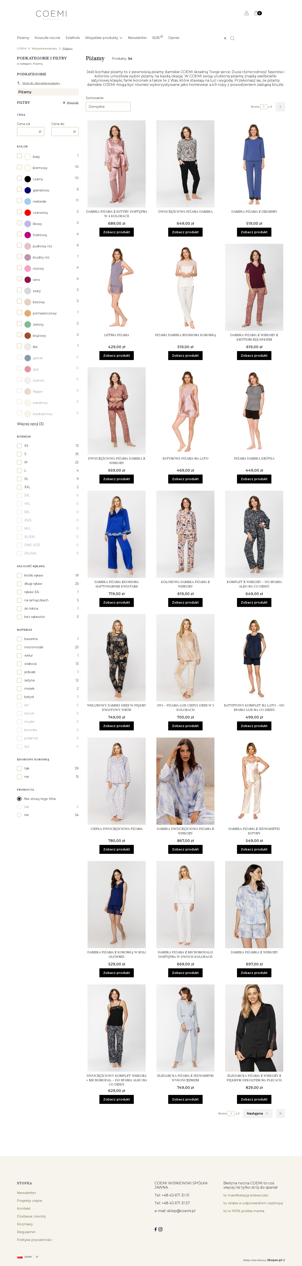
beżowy (34, 302)
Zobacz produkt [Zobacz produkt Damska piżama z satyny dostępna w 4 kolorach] (116, 232)
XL (26, 479)
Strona (255, 106)
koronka (30, 730)
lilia (30, 347)
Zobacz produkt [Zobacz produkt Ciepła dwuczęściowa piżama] (116, 849)
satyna (29, 680)
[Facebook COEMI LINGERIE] (156, 1229)
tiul (26, 746)
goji (31, 369)
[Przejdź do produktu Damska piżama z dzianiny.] (254, 164)
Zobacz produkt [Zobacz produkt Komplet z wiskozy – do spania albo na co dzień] (254, 602)
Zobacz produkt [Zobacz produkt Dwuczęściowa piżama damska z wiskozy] (116, 479)
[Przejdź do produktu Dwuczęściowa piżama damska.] (185, 164)
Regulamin (26, 1232)
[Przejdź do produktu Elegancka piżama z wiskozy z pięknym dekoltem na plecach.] (254, 1028)
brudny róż (36, 257)
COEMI (21, 48)
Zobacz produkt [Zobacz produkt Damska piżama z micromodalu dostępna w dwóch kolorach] (185, 973)
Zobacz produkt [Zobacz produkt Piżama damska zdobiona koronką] (185, 356)
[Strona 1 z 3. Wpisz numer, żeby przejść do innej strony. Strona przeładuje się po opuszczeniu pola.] (263, 106)
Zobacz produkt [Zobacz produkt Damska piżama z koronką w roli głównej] (116, 973)
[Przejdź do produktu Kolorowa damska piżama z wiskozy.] (185, 534)
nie (26, 777)
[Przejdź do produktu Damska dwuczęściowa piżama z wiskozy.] (185, 781)
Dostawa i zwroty (31, 1216)
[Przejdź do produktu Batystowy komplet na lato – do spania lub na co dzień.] (254, 657)
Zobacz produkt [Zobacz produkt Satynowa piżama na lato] (185, 479)
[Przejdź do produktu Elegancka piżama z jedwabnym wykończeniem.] (185, 1028)
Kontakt (24, 1208)
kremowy (36, 168)
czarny (33, 179)
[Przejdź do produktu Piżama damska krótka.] (254, 410)
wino (32, 279)
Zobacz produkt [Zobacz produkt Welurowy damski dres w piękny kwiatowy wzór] (116, 726)
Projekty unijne (29, 1200)
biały (32, 156)
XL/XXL (30, 537)
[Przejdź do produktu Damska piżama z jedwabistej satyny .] (254, 781)
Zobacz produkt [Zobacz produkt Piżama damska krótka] (254, 479)
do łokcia (31, 608)
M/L (27, 528)
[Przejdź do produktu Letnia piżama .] (117, 287)
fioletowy (35, 235)
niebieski (35, 201)
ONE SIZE (32, 545)
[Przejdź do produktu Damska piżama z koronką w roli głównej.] (117, 904)
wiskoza (30, 664)
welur (28, 655)
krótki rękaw (33, 575)
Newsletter (26, 1193)
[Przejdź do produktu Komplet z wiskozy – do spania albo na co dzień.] (254, 534)
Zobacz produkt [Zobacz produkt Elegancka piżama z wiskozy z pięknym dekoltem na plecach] (254, 1099)
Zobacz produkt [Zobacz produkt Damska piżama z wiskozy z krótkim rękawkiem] (254, 356)
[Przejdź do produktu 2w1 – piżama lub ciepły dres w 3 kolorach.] (185, 657)
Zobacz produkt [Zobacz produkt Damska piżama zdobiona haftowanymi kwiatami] (116, 602)
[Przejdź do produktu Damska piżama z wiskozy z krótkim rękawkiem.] (254, 287)
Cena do (57, 124)
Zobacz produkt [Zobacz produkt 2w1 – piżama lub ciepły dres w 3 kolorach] (185, 726)
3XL (27, 495)
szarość (34, 380)
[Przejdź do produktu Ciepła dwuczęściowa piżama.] (117, 781)
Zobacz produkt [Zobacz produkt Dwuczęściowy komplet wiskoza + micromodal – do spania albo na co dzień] (116, 1099)
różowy (34, 268)
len (26, 705)
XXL (27, 487)
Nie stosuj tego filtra (40, 799)
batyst (29, 697)
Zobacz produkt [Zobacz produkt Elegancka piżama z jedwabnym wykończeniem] (185, 1099)
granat (33, 358)
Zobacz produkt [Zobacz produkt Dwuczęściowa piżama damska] (185, 232)
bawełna (31, 639)
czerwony (36, 212)
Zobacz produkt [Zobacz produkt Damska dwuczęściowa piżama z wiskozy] (185, 849)
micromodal (33, 647)
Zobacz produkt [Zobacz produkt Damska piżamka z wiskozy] (254, 973)
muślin (29, 722)
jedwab (30, 672)
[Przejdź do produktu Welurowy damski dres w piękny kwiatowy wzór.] (117, 657)
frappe (33, 391)
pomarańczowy (40, 313)
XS (26, 446)
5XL (27, 512)
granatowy (36, 190)
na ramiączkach (36, 600)
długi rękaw (33, 584)
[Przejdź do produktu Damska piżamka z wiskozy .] (254, 904)
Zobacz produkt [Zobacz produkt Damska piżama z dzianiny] (254, 232)
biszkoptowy (38, 414)
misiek (29, 689)
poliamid (31, 738)
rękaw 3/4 (31, 592)
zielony (34, 324)
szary (32, 291)
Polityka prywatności (34, 1240)
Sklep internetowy (262, 1260)
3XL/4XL (30, 553)
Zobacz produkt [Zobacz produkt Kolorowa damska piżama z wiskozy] (185, 602)
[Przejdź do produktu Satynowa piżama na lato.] (185, 410)
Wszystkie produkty (44, 48)
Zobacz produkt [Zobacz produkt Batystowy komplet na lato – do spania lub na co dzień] (254, 726)
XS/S (27, 520)
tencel (29, 713)
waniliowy (36, 402)
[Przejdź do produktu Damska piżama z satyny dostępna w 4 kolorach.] (117, 164)
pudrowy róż (38, 246)
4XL (27, 504)
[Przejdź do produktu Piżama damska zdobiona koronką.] (185, 287)
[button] (234, 38)
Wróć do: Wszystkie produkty (38, 83)
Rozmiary (25, 1224)
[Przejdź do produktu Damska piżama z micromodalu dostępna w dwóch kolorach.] (185, 904)
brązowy (35, 335)
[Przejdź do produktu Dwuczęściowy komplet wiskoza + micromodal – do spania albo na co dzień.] (117, 1028)
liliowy (33, 224)
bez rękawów (34, 617)
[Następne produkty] (258, 1113)
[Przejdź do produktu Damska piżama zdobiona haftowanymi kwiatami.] (117, 534)
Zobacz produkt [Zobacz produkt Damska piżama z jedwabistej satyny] (254, 849)
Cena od (23, 124)
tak (26, 768)
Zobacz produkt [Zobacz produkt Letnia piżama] (116, 356)
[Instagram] (160, 1229)
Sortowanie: (95, 98)
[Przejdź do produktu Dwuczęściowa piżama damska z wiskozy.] (117, 410)
